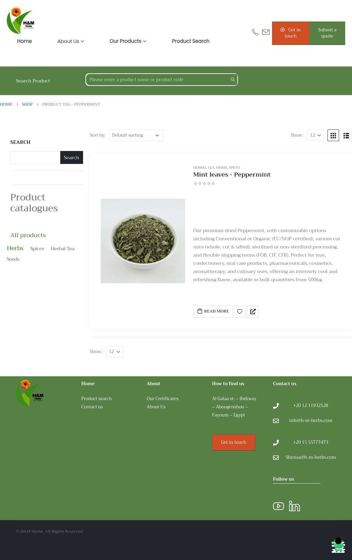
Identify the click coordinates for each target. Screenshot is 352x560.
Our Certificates (162, 399)
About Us (156, 407)
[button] (290, 33)
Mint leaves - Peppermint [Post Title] (232, 174)
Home (24, 41)
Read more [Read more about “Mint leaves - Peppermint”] (213, 311)
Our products (125, 41)
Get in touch (233, 442)
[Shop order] (136, 135)
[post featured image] (143, 241)
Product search (190, 41)
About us (68, 41)
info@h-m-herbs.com (310, 420)
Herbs (221, 167)
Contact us (92, 407)
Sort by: (98, 135)
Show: (297, 135)
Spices (234, 167)
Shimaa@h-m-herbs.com (311, 457)
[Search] (232, 79)
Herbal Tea (203, 167)
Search (20, 142)
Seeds (13, 259)
